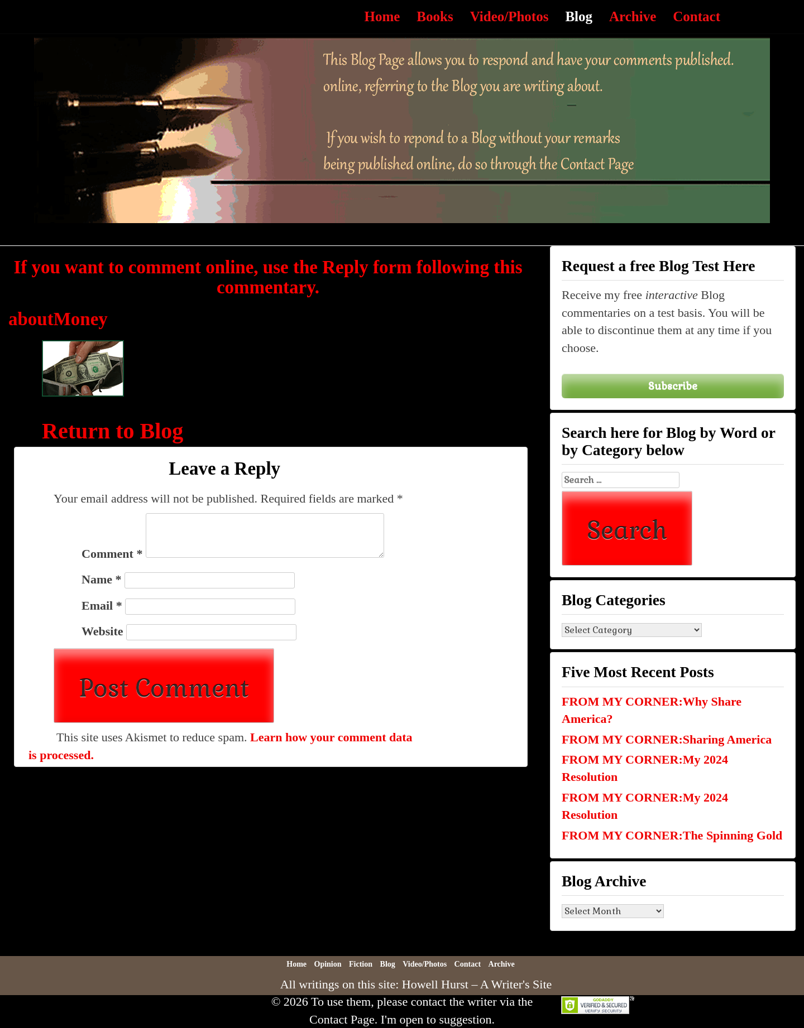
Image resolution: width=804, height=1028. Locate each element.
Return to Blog (112, 430)
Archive (632, 16)
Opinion (328, 964)
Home (382, 16)
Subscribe (672, 385)
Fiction (360, 964)
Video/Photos (509, 16)
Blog (578, 16)
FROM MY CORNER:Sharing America (667, 739)
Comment (112, 554)
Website (102, 631)
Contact (696, 16)
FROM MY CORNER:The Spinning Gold (672, 835)
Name (101, 579)
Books (435, 16)
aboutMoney (58, 319)
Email (102, 605)
